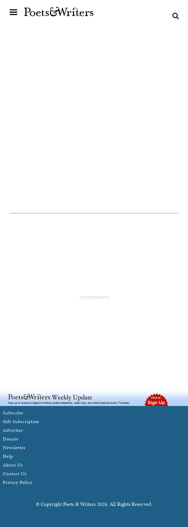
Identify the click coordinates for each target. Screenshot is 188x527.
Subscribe (13, 412)
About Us (13, 465)
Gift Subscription (21, 421)
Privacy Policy (17, 482)
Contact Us (15, 473)
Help (8, 456)
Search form (175, 16)
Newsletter (14, 447)
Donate (10, 438)
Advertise (13, 430)
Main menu (14, 12)
